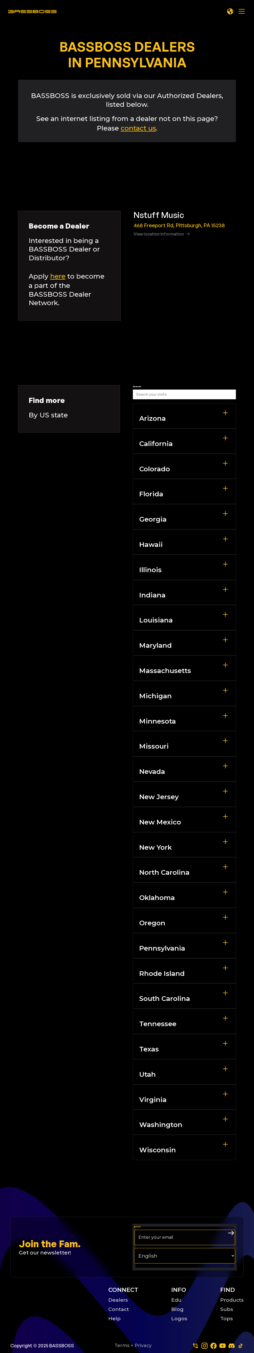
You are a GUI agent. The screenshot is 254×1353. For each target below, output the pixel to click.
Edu (176, 1300)
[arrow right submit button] (231, 1233)
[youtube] (222, 1346)
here (57, 276)
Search (137, 386)
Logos (179, 1318)
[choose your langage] (184, 1255)
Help (114, 1318)
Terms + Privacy (133, 1345)
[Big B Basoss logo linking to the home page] (53, 1304)
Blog (177, 1309)
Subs (226, 1309)
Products (232, 1300)
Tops (226, 1318)
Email (137, 1226)
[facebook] (213, 1346)
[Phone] (195, 1346)
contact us (138, 128)
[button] (230, 11)
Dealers (118, 1300)
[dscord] (231, 1346)
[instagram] (204, 1346)
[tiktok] (240, 1346)
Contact (118, 1309)
